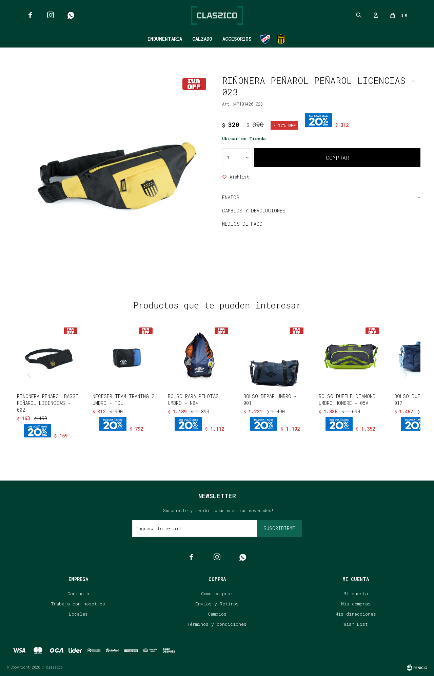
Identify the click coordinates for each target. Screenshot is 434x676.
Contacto (78, 593)
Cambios (217, 614)
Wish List (355, 624)
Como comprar (217, 593)
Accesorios (237, 39)
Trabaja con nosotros (78, 604)
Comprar (337, 157)
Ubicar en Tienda (244, 138)
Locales (78, 614)
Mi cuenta (355, 593)
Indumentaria (164, 39)
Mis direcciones (355, 614)
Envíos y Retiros (217, 604)
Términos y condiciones (217, 624)
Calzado (202, 39)
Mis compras (356, 604)
